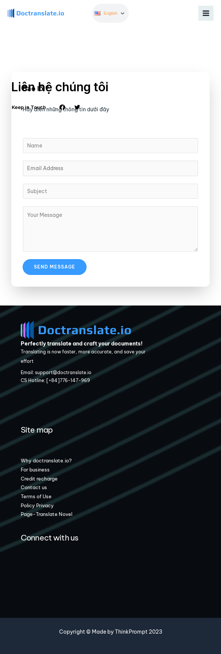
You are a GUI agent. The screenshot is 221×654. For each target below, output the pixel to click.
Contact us (34, 487)
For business (35, 470)
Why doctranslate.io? (46, 460)
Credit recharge (39, 479)
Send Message (54, 267)
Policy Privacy (37, 505)
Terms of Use (36, 496)
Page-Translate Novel (46, 514)
